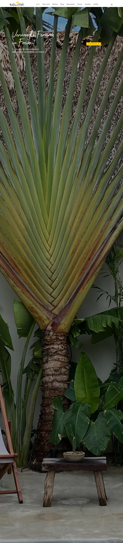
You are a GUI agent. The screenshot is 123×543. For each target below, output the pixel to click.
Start (38, 4)
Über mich (46, 4)
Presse (79, 4)
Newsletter (71, 4)
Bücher (55, 4)
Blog (62, 4)
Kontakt (88, 4)
